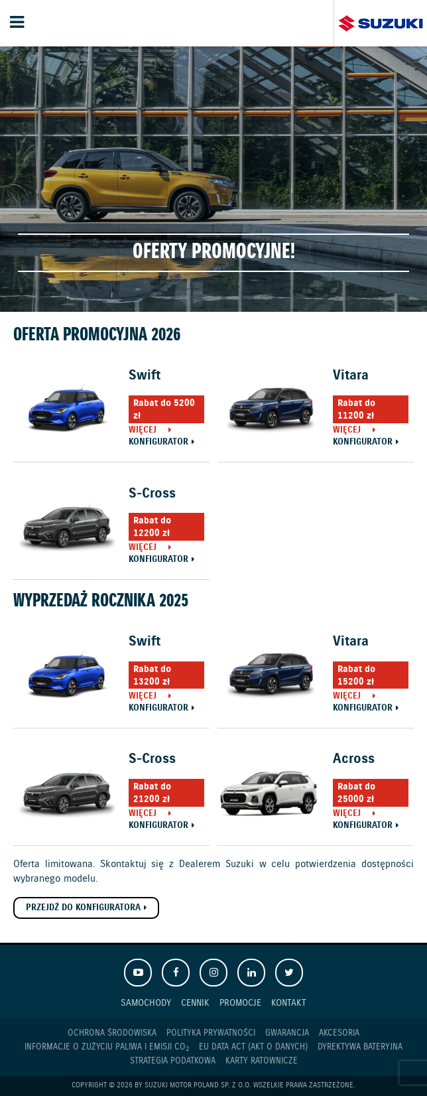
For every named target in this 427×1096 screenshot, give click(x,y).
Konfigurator (158, 443)
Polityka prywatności (210, 1033)
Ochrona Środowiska (112, 1033)
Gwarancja (287, 1033)
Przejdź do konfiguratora (83, 908)
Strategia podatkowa (172, 1061)
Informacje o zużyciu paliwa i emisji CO (107, 1048)
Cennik (195, 1002)
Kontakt (288, 1002)
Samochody (146, 1002)
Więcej (142, 431)
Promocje (240, 1002)
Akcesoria (339, 1033)
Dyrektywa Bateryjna (360, 1047)
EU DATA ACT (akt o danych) (253, 1047)
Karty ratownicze (261, 1061)
